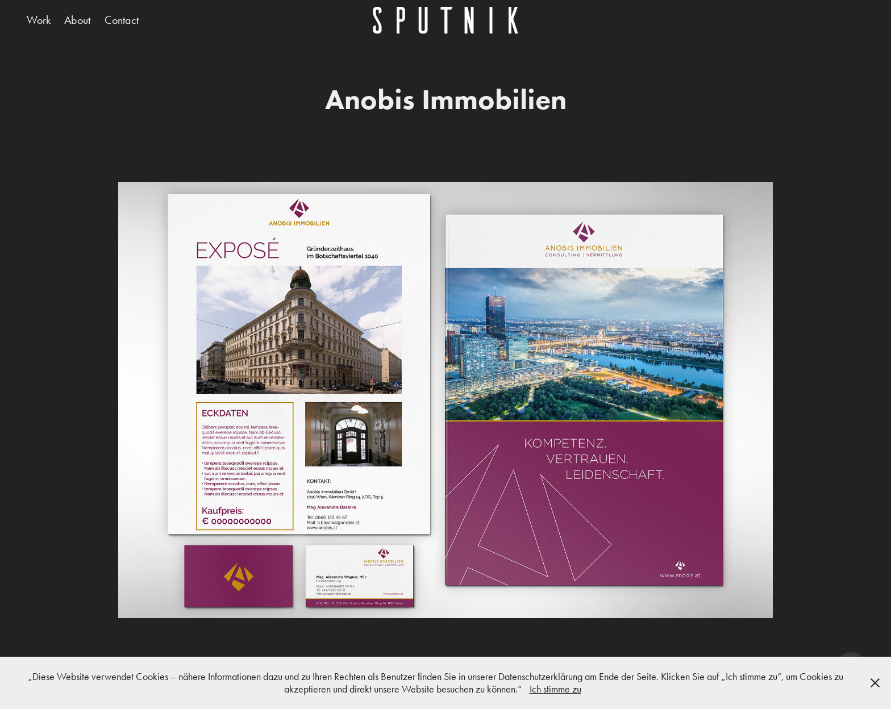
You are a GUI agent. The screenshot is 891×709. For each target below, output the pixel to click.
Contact (122, 20)
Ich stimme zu (555, 689)
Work (39, 20)
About (77, 20)
